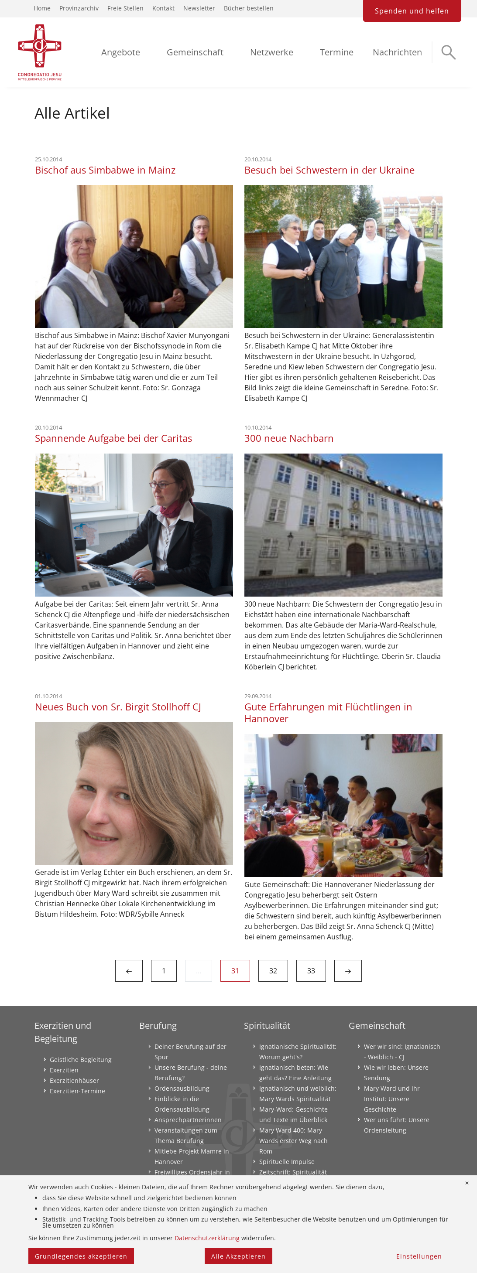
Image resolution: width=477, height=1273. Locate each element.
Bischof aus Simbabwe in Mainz (105, 170)
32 (273, 971)
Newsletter (199, 8)
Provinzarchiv (79, 8)
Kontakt (163, 8)
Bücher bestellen (249, 8)
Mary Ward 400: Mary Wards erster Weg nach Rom (293, 1140)
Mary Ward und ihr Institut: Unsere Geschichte (392, 1098)
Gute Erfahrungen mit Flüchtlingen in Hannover (328, 712)
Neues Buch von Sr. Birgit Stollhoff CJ (118, 706)
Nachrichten (397, 52)
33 (311, 971)
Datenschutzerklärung (207, 1238)
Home (42, 8)
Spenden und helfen (412, 11)
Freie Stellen (125, 8)
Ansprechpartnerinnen (188, 1120)
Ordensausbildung (181, 1088)
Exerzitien (64, 1070)
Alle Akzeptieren (238, 1256)
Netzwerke (271, 52)
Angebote (120, 52)
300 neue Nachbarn (289, 438)
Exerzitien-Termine (77, 1091)
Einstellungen (419, 1256)
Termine (336, 52)
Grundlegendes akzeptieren (81, 1256)
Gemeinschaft (195, 52)
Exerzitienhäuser (74, 1080)
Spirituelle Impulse (287, 1161)
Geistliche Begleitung (81, 1059)
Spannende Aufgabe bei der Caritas (113, 438)
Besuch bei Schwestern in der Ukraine (329, 170)
